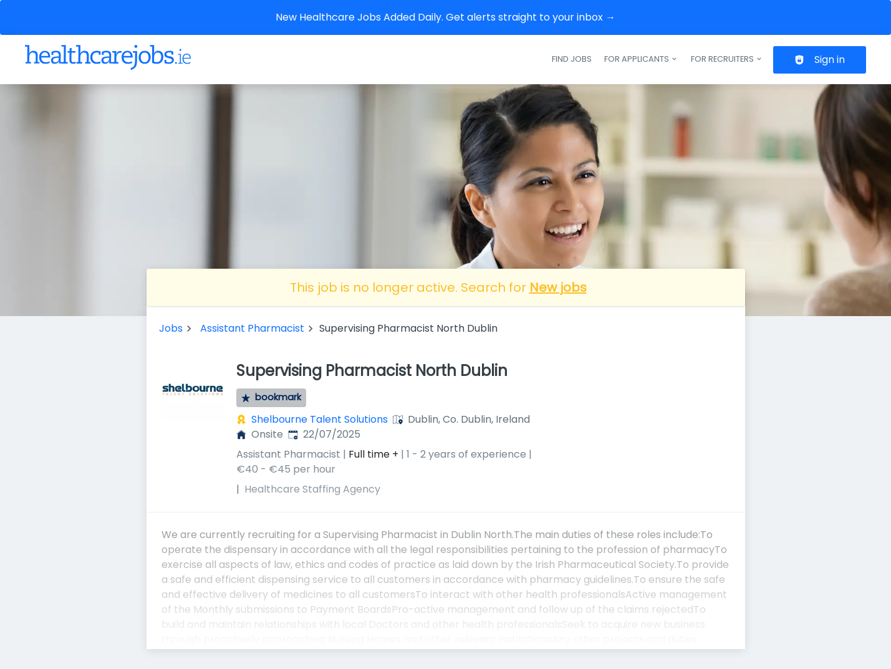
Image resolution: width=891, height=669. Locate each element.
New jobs (558, 287)
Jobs (171, 328)
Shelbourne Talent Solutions (319, 419)
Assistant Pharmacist (252, 328)
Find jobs (572, 59)
